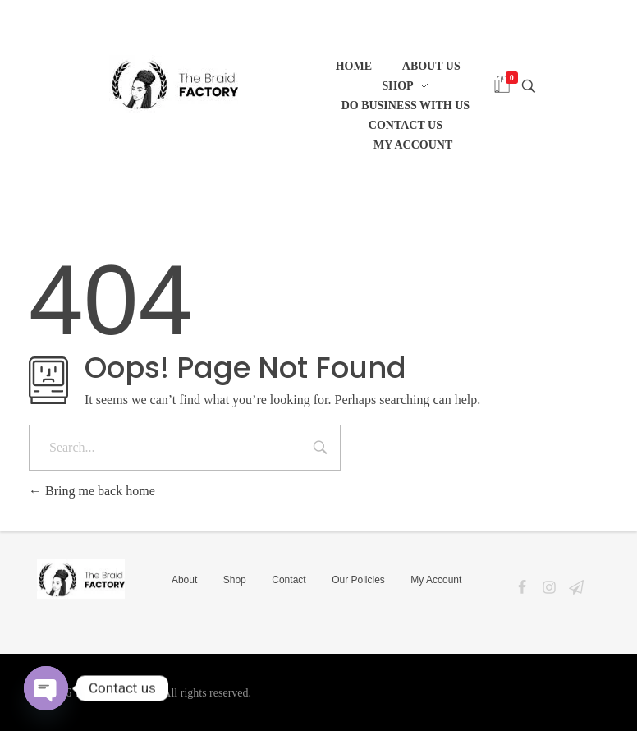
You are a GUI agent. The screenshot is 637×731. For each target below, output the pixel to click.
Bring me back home (92, 491)
